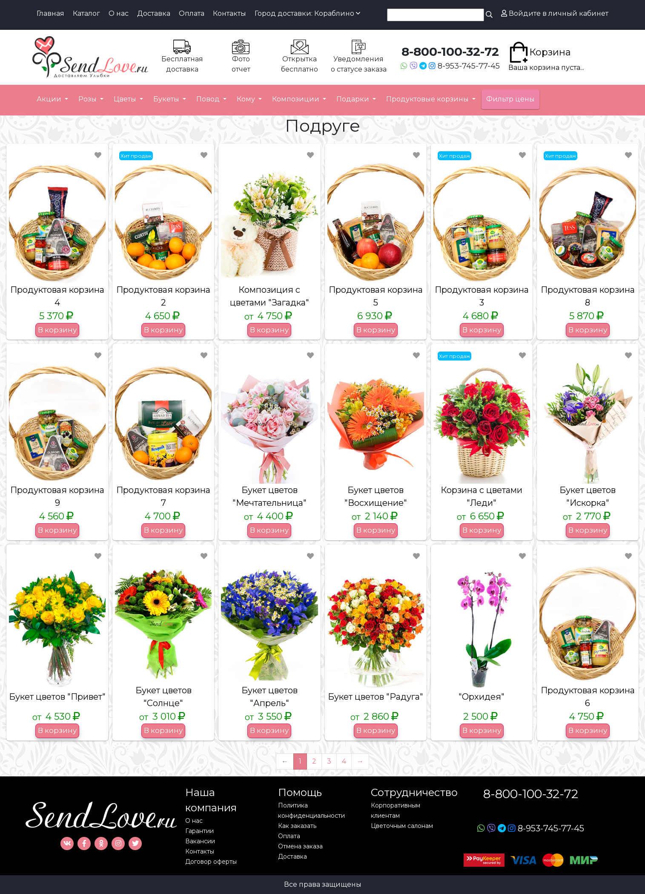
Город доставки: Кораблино (307, 13)
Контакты (229, 13)
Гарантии (199, 831)
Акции (50, 99)
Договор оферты (211, 861)
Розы (88, 99)
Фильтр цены (510, 99)
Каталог (86, 13)
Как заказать (297, 826)
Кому (247, 99)
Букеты (167, 99)
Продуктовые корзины (428, 99)
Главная (50, 13)
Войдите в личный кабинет (554, 13)
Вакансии (200, 841)
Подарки (353, 99)
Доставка (153, 13)
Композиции (296, 99)
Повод (208, 99)
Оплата (191, 13)
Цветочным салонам (402, 826)
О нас (119, 13)
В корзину (57, 330)
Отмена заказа (300, 846)
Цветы (126, 99)
